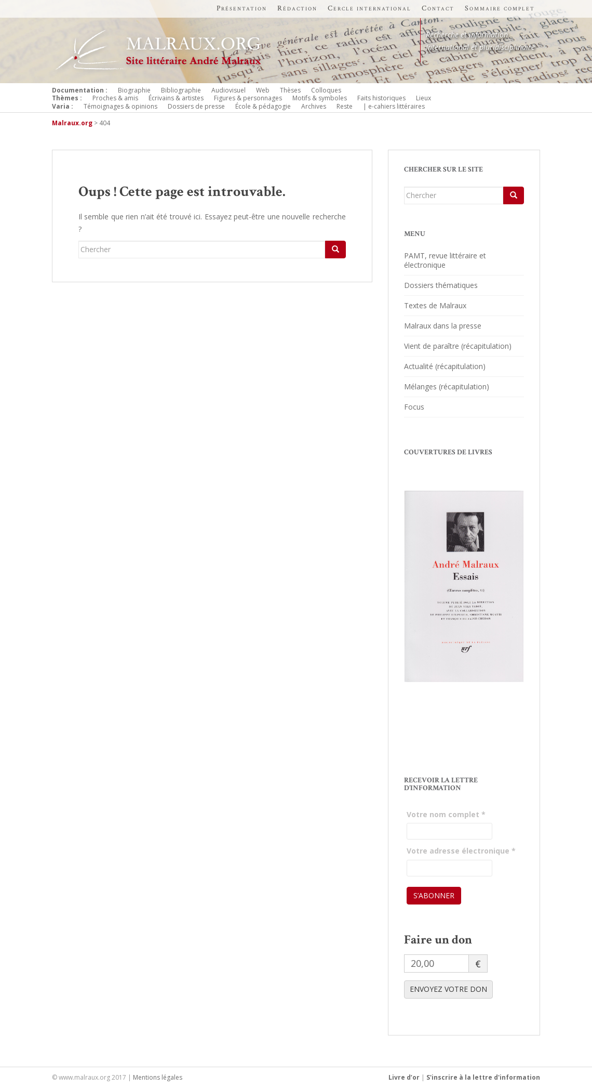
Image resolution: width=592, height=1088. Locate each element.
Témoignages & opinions (120, 106)
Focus (414, 407)
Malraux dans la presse (442, 326)
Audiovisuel (228, 90)
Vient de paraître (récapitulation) (458, 346)
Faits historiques (381, 98)
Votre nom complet (446, 814)
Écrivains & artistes (176, 98)
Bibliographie (181, 90)
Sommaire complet (500, 8)
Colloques (326, 90)
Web (263, 90)
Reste (345, 106)
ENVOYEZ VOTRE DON (448, 989)
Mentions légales (157, 1077)
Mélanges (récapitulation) (446, 386)
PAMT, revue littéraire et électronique (445, 260)
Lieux (423, 98)
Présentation (242, 8)
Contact (438, 8)
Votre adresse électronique (461, 851)
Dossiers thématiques (441, 285)
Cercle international (369, 8)
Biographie (134, 90)
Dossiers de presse (196, 106)
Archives (313, 106)
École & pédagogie (263, 106)
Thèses (290, 90)
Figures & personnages (248, 98)
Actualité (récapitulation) (445, 366)
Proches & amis (115, 98)
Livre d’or (404, 1077)
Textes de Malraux (435, 305)
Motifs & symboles (319, 98)
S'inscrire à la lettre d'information (483, 1077)
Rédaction (297, 8)
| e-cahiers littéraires (394, 106)
